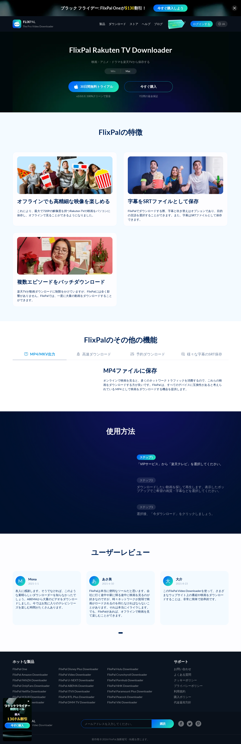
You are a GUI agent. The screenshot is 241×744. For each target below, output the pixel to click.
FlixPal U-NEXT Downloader (76, 680)
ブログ (158, 24)
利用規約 (179, 691)
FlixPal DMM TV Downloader (77, 702)
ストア (134, 24)
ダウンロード (117, 24)
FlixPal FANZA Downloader (30, 680)
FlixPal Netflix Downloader (29, 691)
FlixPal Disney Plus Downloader (78, 669)
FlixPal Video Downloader (75, 674)
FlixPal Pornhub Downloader (125, 680)
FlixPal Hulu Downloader (122, 669)
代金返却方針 (182, 702)
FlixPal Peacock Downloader (125, 697)
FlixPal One (20, 669)
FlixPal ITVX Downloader (74, 691)
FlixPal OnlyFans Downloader (31, 685)
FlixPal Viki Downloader (122, 702)
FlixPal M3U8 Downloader (29, 697)
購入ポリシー (182, 697)
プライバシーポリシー (188, 685)
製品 (102, 24)
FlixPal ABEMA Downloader (76, 685)
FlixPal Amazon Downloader (30, 674)
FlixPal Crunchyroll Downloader (127, 674)
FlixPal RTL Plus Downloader (76, 697)
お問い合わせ (182, 669)
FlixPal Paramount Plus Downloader (129, 691)
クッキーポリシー (185, 680)
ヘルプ (146, 24)
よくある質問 (182, 674)
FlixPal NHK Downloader (123, 685)
